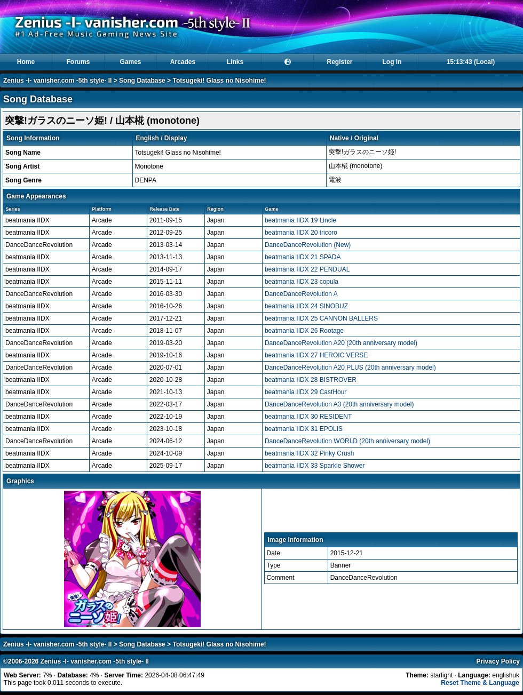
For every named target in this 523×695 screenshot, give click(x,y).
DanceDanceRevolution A (301, 294)
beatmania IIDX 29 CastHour (305, 392)
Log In (392, 62)
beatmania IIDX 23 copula (301, 281)
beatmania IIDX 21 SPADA (303, 257)
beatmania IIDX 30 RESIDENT (308, 416)
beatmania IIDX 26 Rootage (304, 330)
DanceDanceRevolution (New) (308, 245)
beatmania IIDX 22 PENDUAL (307, 269)
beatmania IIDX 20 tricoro (301, 232)
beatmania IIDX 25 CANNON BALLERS (321, 318)
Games (130, 62)
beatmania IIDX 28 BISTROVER (310, 380)
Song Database (142, 80)
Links (235, 62)
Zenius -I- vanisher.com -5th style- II (57, 80)
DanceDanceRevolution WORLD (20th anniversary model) (347, 441)
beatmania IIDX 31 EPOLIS (304, 429)
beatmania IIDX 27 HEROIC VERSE (316, 355)
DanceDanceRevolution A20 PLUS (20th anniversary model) (350, 367)
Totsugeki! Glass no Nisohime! (219, 80)
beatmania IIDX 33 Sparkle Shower (314, 465)
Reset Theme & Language (480, 682)
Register (339, 62)
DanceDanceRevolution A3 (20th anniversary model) (339, 404)
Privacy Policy (498, 661)
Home (26, 62)
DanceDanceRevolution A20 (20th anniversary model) (341, 343)
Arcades (182, 62)
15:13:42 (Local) (471, 62)
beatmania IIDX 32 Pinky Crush (309, 453)
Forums (78, 62)
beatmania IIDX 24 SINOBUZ (306, 306)
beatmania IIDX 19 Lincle (300, 220)
